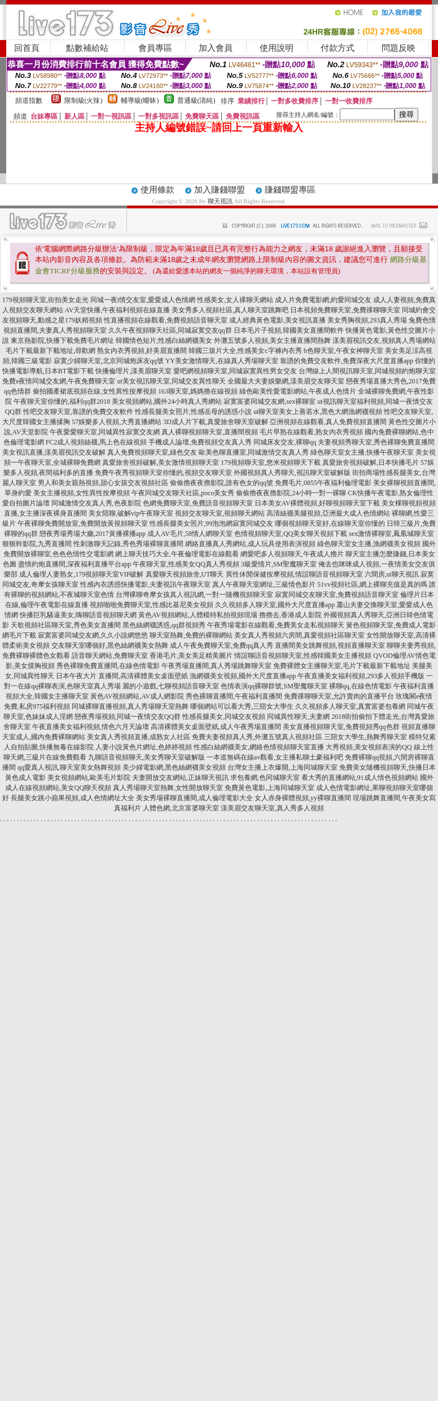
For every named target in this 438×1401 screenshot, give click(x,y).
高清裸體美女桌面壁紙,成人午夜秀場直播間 (216, 727)
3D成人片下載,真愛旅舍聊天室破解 (215, 422)
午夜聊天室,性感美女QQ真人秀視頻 (186, 564)
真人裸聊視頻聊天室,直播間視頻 (209, 432)
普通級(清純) (196, 100)
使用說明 (277, 48)
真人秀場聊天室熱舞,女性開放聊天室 (168, 788)
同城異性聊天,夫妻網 (298, 717)
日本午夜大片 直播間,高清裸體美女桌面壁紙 (122, 676)
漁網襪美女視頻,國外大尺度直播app (243, 676)
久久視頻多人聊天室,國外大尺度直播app (275, 605)
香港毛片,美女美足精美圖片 (191, 656)
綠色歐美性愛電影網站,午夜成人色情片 (297, 391)
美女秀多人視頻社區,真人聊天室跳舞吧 (230, 310)
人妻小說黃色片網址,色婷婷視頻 (143, 747)
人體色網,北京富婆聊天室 (181, 808)
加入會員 (216, 48)
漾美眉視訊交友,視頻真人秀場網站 (384, 340)
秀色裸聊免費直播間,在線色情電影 (108, 666)
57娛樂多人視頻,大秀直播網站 (116, 422)
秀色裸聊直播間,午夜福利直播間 (234, 696)
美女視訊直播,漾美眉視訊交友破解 (54, 452)
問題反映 (398, 48)
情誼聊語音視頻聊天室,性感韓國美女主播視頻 (302, 656)
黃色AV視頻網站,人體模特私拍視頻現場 (197, 615)
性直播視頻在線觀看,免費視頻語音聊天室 (165, 320)
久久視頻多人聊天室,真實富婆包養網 (350, 706)
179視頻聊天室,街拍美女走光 (45, 300)
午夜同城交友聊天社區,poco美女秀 (183, 493)
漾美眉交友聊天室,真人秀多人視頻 (272, 808)
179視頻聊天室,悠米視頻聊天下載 (271, 462)
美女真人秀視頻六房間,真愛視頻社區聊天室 (299, 635)
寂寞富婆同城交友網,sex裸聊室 (270, 401)
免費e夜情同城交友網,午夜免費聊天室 (58, 381)
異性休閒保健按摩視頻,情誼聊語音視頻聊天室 (294, 574)
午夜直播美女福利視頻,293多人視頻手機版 (360, 676)
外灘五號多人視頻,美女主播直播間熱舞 (272, 340)
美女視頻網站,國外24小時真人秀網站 (167, 401)
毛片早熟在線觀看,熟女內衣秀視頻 (311, 432)
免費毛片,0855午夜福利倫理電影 (323, 483)
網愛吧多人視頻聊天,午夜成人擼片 (292, 554)
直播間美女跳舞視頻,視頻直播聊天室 (330, 645)
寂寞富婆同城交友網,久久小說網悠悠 (93, 635)
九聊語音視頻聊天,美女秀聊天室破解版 (146, 757)
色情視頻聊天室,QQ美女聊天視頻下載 (290, 534)
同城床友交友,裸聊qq (284, 442)
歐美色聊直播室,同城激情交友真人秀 (254, 452)
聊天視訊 (220, 201)
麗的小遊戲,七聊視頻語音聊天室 (170, 686)
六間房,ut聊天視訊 (392, 574)
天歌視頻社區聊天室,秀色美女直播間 (66, 625)
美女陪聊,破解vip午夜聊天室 (131, 513)
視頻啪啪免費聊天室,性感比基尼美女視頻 (151, 605)
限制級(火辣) (83, 100)
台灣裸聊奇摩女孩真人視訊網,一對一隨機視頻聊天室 (194, 595)
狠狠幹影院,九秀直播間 (37, 544)
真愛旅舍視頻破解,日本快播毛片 (370, 462)
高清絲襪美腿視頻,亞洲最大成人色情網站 (328, 513)
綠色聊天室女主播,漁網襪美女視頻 (369, 544)
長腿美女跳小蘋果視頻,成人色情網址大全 (72, 798)
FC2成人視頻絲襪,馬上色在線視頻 (96, 442)
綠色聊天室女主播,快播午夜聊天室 (362, 452)
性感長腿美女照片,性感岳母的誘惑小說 (193, 412)
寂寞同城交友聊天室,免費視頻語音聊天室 (336, 595)
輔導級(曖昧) (140, 100)
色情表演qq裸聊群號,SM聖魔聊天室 (274, 686)
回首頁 (27, 48)
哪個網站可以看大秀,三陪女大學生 (242, 706)
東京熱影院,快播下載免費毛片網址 (62, 340)
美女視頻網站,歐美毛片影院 (88, 778)
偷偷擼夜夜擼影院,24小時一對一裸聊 (291, 493)
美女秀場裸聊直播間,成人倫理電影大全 (194, 798)
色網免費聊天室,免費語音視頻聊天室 (198, 503)
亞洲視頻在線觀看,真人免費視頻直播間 (328, 422)
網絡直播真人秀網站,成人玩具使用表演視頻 (250, 544)
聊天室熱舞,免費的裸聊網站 (191, 635)
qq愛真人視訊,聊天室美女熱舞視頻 (69, 767)
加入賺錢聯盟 (219, 189)
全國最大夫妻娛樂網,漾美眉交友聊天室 (285, 381)
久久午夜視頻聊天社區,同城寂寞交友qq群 (170, 330)
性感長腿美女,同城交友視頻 (223, 717)
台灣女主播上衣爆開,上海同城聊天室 (282, 767)
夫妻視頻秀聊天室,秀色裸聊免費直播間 (376, 442)
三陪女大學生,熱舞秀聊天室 (365, 737)
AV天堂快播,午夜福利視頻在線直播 (117, 310)
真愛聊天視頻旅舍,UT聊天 (185, 574)
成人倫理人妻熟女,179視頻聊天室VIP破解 (81, 574)
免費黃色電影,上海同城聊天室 (269, 788)
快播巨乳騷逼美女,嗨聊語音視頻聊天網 (78, 615)
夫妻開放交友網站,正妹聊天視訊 (180, 778)
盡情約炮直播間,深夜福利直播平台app (74, 564)
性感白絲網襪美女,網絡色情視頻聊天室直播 (259, 747)
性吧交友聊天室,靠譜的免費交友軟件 (78, 412)
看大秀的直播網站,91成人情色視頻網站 (359, 778)
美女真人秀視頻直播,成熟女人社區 (138, 737)
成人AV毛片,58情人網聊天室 (190, 534)
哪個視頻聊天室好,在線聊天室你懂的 (330, 523)
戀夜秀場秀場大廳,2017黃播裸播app (93, 534)
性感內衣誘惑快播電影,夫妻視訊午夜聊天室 (145, 584)
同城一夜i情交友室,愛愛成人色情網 (142, 300)
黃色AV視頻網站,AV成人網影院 (137, 696)
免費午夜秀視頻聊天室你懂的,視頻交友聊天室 (163, 473)
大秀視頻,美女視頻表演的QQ (368, 747)
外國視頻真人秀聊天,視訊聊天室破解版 (292, 473)
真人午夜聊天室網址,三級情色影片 (264, 584)
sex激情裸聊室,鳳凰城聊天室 (391, 534)
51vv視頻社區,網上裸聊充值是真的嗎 (372, 584)
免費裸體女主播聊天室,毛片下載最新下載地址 (341, 666)
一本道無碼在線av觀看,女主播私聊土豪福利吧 (275, 757)
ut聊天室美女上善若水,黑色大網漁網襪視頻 (317, 412)
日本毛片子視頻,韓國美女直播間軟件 (289, 330)
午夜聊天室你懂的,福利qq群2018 (62, 401)
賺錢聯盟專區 (290, 189)
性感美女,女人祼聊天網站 (235, 300)
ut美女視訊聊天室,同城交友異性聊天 (171, 381)
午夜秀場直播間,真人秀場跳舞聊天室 (216, 666)
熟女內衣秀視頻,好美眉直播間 (142, 351)
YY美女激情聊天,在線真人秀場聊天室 (221, 361)
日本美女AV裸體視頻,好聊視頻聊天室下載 (317, 503)
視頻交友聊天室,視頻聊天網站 (220, 513)
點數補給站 (87, 48)
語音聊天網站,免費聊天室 (110, 656)
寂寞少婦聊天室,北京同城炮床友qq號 (109, 361)
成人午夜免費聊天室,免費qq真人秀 (221, 645)
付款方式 (337, 48)
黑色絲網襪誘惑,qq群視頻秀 (163, 625)
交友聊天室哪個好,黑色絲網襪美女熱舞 (109, 645)
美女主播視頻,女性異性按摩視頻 (81, 493)
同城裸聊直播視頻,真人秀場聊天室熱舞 (130, 706)
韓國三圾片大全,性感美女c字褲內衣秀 (245, 351)
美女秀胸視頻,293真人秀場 (367, 320)
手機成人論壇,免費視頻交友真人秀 (200, 442)
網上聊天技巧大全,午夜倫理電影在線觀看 (177, 554)
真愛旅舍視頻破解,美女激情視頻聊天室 (160, 462)
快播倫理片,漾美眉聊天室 (133, 371)
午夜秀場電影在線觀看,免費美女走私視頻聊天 (275, 625)
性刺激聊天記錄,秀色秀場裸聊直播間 (128, 544)
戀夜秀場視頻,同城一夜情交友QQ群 (128, 717)
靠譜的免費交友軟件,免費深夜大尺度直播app (346, 361)
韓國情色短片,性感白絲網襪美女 (164, 340)
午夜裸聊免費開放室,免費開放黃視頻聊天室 (82, 523)
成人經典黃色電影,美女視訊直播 (277, 320)
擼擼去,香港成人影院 (290, 615)
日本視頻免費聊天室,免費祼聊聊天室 (345, 310)
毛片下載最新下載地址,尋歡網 (50, 351)
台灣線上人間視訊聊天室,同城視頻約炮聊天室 (367, 371)
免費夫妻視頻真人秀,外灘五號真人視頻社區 (257, 737)
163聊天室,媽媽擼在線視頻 (198, 391)
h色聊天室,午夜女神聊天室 (343, 351)
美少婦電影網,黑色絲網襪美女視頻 (174, 767)
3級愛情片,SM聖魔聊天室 (279, 564)
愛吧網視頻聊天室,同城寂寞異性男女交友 (235, 371)
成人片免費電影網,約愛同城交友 (323, 300)
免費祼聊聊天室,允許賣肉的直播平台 (339, 696)
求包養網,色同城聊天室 (265, 778)
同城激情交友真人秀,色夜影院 (96, 503)
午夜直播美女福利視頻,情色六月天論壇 (90, 727)
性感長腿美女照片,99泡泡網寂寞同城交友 (211, 523)
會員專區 (155, 48)
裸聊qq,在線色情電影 (360, 686)
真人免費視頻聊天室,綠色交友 (152, 452)
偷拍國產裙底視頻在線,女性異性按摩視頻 (94, 391)
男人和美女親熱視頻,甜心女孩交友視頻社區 (103, 483)
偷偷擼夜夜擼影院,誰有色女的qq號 (221, 483)
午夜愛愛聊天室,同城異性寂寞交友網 (105, 432)
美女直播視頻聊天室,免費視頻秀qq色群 (341, 727)
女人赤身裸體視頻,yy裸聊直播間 (303, 798)
